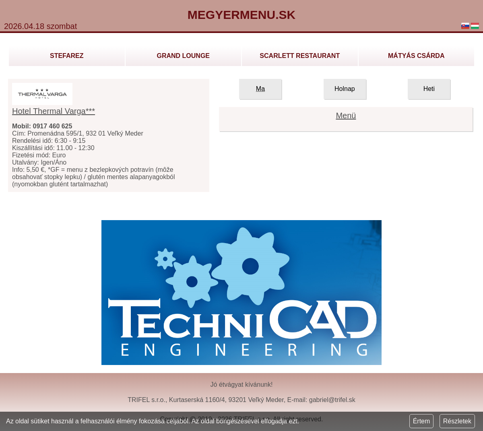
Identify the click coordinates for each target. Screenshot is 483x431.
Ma (260, 88)
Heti (429, 88)
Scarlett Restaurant (300, 55)
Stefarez (67, 55)
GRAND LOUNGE (183, 55)
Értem (421, 421)
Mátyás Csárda (416, 55)
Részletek (457, 421)
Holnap (344, 88)
